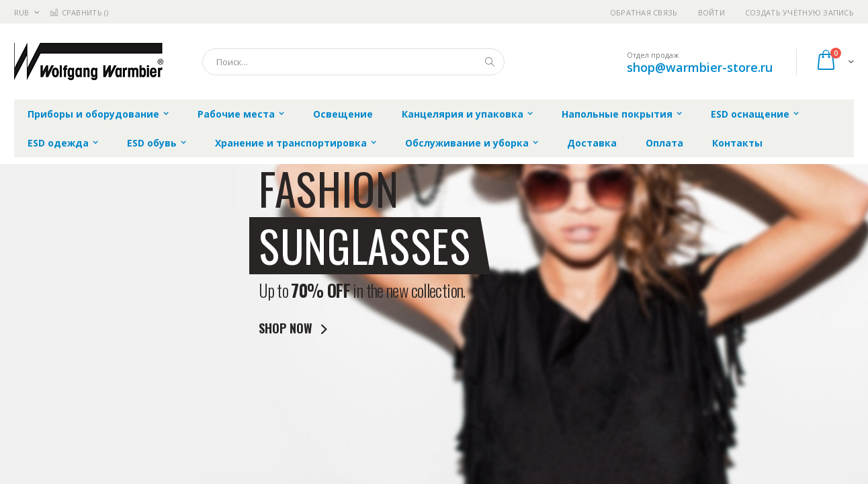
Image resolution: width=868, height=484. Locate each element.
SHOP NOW (296, 328)
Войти (711, 12)
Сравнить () (79, 12)
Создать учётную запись (799, 12)
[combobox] (353, 61)
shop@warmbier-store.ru (700, 67)
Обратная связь (644, 12)
